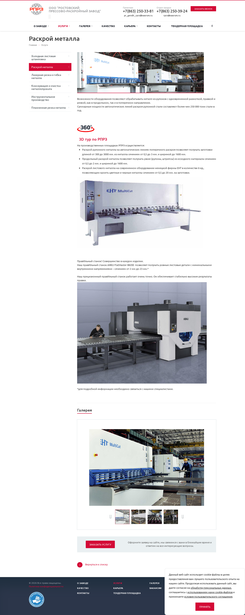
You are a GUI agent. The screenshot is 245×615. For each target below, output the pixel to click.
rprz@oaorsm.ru (171, 15)
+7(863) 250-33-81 (138, 11)
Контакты (154, 26)
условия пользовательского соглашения (208, 596)
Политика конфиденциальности (46, 586)
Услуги (64, 26)
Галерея (85, 26)
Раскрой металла (42, 67)
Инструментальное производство (43, 98)
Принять (204, 606)
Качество (108, 26)
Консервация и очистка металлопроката (45, 87)
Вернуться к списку (92, 564)
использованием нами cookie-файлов (210, 592)
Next (181, 517)
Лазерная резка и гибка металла (46, 76)
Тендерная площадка (187, 26)
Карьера (130, 26)
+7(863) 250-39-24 (172, 11)
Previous (112, 517)
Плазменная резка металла (48, 107)
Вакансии (155, 588)
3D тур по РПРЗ (93, 139)
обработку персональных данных (211, 587)
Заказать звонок (203, 8)
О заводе (41, 26)
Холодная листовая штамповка (43, 57)
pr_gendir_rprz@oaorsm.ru (138, 15)
